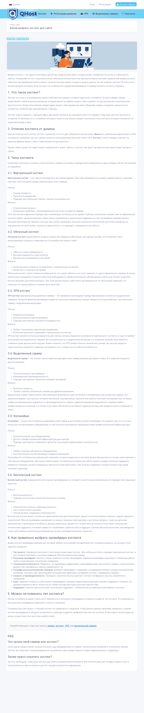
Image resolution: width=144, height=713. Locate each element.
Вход (92, 4)
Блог (18, 25)
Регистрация (105, 4)
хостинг (60, 625)
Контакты (128, 13)
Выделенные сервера (105, 13)
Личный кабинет (126, 4)
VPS (84, 13)
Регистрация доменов (63, 13)
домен (51, 625)
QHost (12, 25)
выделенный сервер (85, 625)
